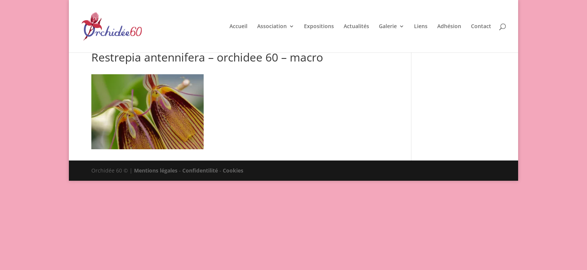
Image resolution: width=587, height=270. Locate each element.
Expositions (319, 27)
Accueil (238, 27)
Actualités (356, 27)
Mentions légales (155, 170)
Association (272, 27)
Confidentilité (200, 170)
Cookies (233, 170)
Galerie (388, 27)
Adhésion (449, 27)
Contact (481, 27)
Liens (421, 27)
